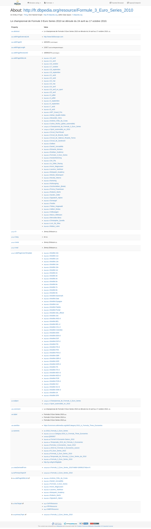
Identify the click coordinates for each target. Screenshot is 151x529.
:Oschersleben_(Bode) (55, 186)
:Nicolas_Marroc (52, 178)
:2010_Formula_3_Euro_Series (56, 431)
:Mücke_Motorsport (53, 175)
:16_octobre (51, 64)
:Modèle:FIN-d (52, 347)
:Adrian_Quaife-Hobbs (54, 115)
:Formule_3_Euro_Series (55, 155)
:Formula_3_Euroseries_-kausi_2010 (60, 445)
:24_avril (50, 87)
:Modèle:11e (51, 256)
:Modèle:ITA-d (52, 370)
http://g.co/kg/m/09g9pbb (52, 462)
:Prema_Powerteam (54, 189)
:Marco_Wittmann (53, 215)
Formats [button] (49, 3)
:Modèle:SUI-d (52, 387)
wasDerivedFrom (18, 467)
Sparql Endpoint (134, 3)
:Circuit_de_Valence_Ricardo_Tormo (60, 138)
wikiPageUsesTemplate (21, 253)
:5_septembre (51, 104)
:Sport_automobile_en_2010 (57, 129)
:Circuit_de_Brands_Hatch (56, 135)
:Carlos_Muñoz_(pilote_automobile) (59, 124)
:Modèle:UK (51, 393)
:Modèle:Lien (51, 304)
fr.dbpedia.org (77, 15)
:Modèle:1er (51, 270)
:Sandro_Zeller (52, 195)
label (14, 414)
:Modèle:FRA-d (52, 353)
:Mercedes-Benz (52, 218)
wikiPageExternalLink (20, 37)
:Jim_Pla (50, 161)
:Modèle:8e (51, 290)
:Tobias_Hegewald (53, 206)
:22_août (50, 78)
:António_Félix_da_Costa (56, 121)
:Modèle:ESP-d (52, 341)
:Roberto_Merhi (52, 192)
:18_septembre (52, 69)
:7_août (49, 106)
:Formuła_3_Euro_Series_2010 (58, 453)
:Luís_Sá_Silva (52, 223)
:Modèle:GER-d (52, 364)
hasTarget (17, 503)
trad (14, 248)
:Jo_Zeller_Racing (53, 163)
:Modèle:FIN (51, 344)
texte (15, 242)
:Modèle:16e (51, 267)
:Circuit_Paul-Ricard (54, 132)
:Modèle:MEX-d (52, 373)
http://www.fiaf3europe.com (53, 37)
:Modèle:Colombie (53, 330)
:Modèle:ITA (51, 367)
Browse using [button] (34, 3)
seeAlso (15, 425)
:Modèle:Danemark (53, 296)
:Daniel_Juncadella (53, 146)
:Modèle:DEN (51, 333)
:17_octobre (51, 67)
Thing (26, 15)
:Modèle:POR (51, 378)
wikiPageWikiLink (18, 58)
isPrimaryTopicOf (18, 473)
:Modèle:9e (51, 293)
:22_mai (49, 81)
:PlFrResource (50, 506)
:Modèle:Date (51, 298)
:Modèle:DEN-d (52, 336)
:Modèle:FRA (51, 350)
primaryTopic (18, 514)
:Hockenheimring (53, 158)
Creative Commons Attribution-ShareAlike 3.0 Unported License (95, 526)
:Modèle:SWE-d (52, 390)
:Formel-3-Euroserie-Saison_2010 (59, 439)
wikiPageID (16, 42)
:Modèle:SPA (51, 395)
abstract (15, 31)
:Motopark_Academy (54, 172)
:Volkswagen (51, 212)
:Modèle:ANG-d (52, 318)
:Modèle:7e (51, 287)
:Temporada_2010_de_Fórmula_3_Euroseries (63, 442)
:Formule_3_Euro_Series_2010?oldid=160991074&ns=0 (67, 467)
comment (15, 409)
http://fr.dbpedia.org (50, 15)
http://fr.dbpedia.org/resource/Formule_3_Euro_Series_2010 (78, 10)
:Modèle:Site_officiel (54, 313)
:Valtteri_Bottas (52, 209)
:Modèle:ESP (51, 338)
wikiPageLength (18, 47)
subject (14, 401)
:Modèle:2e (51, 273)
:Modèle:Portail (52, 310)
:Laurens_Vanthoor (53, 169)
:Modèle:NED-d (52, 375)
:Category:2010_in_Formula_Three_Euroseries (66, 434)
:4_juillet (50, 98)
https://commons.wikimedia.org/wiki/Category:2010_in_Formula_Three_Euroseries (73, 425)
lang (15, 237)
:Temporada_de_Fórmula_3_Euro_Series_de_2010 (65, 456)
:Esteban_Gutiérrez (53, 152)
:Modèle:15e (51, 316)
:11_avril (50, 61)
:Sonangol (50, 200)
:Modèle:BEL (51, 321)
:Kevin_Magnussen (53, 166)
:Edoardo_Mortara (53, 149)
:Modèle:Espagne (53, 301)
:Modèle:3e (51, 276)
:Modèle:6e (51, 284)
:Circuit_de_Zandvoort (54, 141)
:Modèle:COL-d (52, 327)
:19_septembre (52, 72)
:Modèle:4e (51, 279)
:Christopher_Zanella (54, 220)
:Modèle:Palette (52, 307)
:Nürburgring (51, 183)
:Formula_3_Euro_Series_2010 (58, 459)
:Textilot (49, 203)
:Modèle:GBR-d (52, 358)
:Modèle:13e (51, 261)
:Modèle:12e (51, 259)
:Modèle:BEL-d (52, 324)
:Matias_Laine (52, 226)
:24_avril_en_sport (53, 89)
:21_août (50, 75)
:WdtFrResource (51, 509)
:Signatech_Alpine (53, 198)
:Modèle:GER (51, 361)
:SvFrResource (50, 503)
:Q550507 (50, 436)
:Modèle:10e (51, 253)
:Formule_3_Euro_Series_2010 (58, 473)
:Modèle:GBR (51, 355)
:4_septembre (51, 101)
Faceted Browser (117, 3)
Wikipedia (59, 526)
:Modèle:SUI (51, 384)
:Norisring (50, 181)
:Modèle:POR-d (52, 381)
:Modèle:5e (51, 281)
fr (13, 231)
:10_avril (50, 58)
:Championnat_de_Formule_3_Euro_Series (62, 126)
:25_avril (50, 92)
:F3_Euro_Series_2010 (55, 451)
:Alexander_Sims (53, 118)
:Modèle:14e (51, 264)
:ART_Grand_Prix (53, 112)
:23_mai (49, 84)
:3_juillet (50, 95)
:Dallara (49, 144)
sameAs (15, 431)
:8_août (49, 109)
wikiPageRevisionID (19, 53)
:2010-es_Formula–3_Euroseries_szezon (61, 448)
